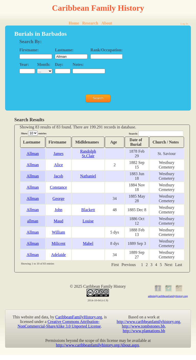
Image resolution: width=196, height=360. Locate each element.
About (106, 23)
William (58, 232)
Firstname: (29, 50)
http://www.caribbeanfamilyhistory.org (148, 321)
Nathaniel (88, 176)
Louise (88, 221)
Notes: (78, 64)
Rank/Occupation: (106, 50)
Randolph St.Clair (88, 153)
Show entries (33, 133)
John (58, 210)
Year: (24, 64)
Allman (33, 153)
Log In (184, 23)
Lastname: (64, 50)
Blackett (88, 210)
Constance (58, 187)
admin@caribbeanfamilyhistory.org (168, 295)
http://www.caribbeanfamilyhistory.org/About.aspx (97, 345)
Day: (59, 64)
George (59, 198)
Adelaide (58, 255)
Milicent (58, 243)
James (59, 153)
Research (90, 23)
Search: (156, 133)
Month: (43, 64)
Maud (58, 221)
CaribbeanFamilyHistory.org (78, 317)
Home (74, 23)
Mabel (88, 243)
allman (32, 221)
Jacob (58, 176)
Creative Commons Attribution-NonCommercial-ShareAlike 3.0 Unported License (59, 323)
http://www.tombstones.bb (143, 326)
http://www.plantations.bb (144, 331)
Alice (58, 165)
